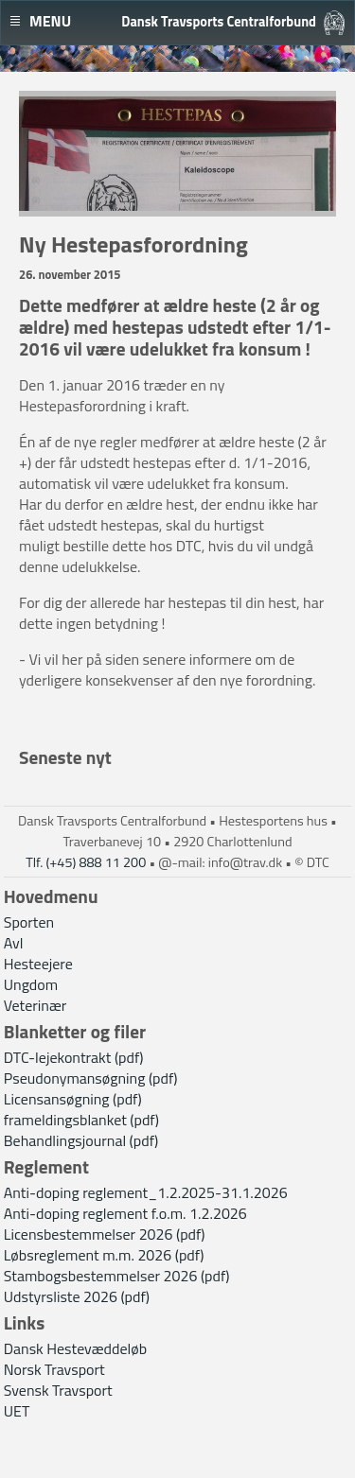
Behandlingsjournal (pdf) (81, 1140)
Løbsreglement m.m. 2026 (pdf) (104, 1254)
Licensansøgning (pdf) (73, 1098)
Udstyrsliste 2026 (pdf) (77, 1296)
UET (17, 1411)
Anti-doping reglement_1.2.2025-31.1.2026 (146, 1192)
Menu (50, 20)
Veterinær (35, 1005)
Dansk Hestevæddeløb (75, 1348)
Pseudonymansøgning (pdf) (91, 1078)
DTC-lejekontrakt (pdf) (74, 1057)
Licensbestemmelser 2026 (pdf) (104, 1234)
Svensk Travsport (58, 1390)
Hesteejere (38, 963)
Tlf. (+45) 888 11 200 (86, 862)
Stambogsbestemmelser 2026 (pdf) (117, 1275)
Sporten (29, 922)
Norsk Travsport (54, 1369)
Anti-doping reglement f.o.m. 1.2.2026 (125, 1213)
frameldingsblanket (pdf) (81, 1119)
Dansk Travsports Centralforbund (218, 21)
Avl (14, 942)
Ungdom (31, 984)
